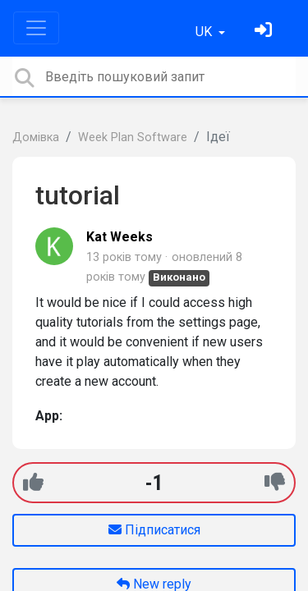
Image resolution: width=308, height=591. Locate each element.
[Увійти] (265, 31)
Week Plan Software (132, 137)
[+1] (33, 482)
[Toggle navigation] (36, 27)
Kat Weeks (119, 237)
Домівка (35, 137)
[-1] (274, 482)
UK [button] (205, 31)
